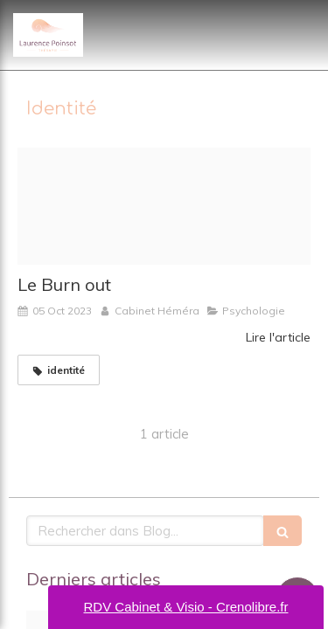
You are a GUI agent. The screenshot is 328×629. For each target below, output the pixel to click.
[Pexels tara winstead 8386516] (164, 206)
